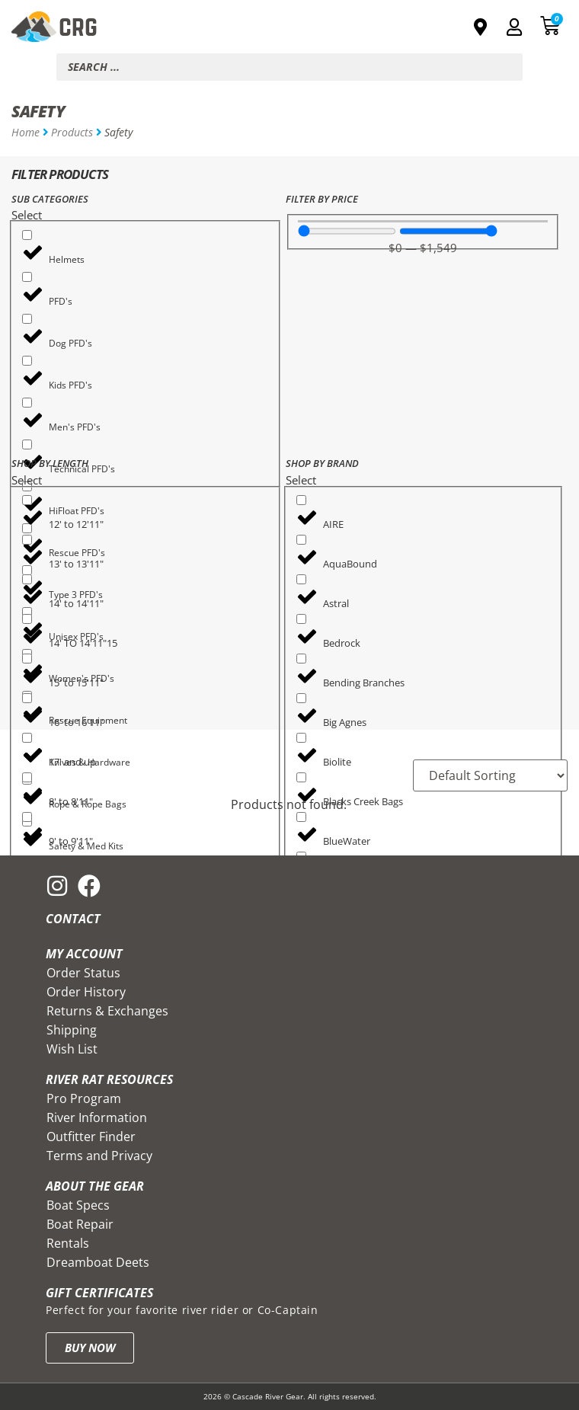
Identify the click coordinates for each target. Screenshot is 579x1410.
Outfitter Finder (91, 1136)
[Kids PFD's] (27, 361)
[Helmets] (27, 235)
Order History (86, 991)
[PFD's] (27, 277)
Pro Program (83, 1098)
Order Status (83, 972)
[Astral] (301, 579)
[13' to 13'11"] (27, 540)
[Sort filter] (490, 775)
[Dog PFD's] (27, 319)
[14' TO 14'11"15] (27, 619)
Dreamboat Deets (97, 1262)
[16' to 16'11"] (27, 698)
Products (72, 132)
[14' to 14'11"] (27, 579)
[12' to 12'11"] (27, 500)
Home (25, 132)
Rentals (67, 1243)
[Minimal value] (347, 231)
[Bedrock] (301, 619)
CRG (78, 26)
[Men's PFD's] (27, 403)
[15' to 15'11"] (27, 658)
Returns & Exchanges (107, 1010)
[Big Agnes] (301, 698)
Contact (73, 918)
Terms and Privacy (99, 1155)
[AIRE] (301, 500)
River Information (96, 1117)
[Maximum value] (448, 231)
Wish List (72, 1049)
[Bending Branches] (301, 658)
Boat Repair (80, 1224)
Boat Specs (78, 1205)
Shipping (71, 1030)
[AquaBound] (301, 540)
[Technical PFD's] (27, 444)
